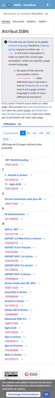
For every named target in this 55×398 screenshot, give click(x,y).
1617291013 (11, 359)
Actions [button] (31, 21)
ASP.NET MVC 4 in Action (19, 265)
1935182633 (11, 188)
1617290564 (11, 219)
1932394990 (11, 350)
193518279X (11, 260)
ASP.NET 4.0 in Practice (18, 247)
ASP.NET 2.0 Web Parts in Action (23, 238)
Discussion (18, 21)
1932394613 (11, 341)
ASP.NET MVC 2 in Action (19, 256)
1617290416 (11, 269)
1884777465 (11, 323)
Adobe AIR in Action (16, 310)
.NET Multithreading (16, 160)
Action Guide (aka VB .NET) (20, 283)
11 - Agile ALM (13, 184)
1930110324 (11, 287)
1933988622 (11, 278)
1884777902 (11, 203)
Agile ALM (10, 327)
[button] (23, 394)
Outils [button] (42, 21)
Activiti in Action (14, 301)
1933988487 (11, 314)
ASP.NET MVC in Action (18, 274)
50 (28, 133)
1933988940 (11, 296)
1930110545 (11, 164)
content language (18, 45)
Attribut (6, 21)
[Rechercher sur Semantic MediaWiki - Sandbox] (27, 13)
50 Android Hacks (15, 214)
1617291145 (11, 234)
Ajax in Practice (14, 345)
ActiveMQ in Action (16, 292)
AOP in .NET (11, 229)
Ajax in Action (13, 336)
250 (41, 133)
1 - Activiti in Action (16, 175)
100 (34, 133)
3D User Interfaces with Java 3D (23, 199)
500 (48, 133)
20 (23, 133)
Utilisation (13, 124)
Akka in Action (13, 354)
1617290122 (11, 179)
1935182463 (11, 252)
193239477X (11, 243)
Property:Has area (35, 85)
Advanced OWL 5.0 (15, 319)
